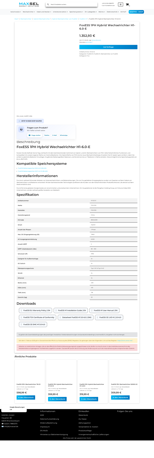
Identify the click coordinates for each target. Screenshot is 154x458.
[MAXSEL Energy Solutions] (29, 4)
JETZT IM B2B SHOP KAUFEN (32, 121)
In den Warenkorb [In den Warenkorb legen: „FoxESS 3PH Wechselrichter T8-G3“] (26, 444)
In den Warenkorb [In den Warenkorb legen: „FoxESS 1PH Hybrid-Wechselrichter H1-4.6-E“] (89, 444)
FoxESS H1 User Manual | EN (105, 339)
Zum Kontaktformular (110, 6)
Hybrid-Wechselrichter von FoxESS (64, 19)
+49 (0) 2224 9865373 (110, 3)
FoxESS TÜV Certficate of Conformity (38, 346)
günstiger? (91, 45)
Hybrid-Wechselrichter (41, 19)
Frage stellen (36, 138)
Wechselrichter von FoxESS (114, 58)
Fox (90, 61)
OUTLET (131, 12)
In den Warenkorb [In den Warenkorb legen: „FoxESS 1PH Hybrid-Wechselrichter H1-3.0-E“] (57, 444)
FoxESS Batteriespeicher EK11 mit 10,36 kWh (36, 179)
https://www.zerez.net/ (36, 377)
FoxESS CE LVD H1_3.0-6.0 (110, 346)
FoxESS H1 (83, 19)
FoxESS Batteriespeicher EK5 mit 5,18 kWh (35, 175)
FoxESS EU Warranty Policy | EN (36, 339)
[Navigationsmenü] (124, 4)
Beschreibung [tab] (28, 145)
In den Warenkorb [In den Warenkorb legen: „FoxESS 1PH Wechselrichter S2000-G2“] (120, 444)
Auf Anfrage (108, 50)
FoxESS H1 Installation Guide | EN (72, 339)
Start (16, 19)
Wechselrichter (25, 19)
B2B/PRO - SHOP (144, 12)
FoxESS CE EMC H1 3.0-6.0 (34, 353)
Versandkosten (99, 42)
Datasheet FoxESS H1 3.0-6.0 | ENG (76, 346)
